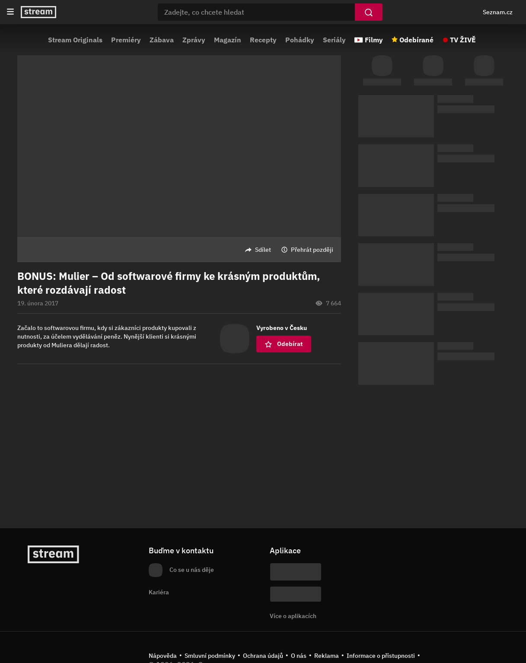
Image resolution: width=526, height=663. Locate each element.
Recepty (263, 39)
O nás (298, 656)
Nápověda (163, 656)
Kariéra (159, 592)
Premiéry (126, 39)
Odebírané (416, 39)
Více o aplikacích (293, 616)
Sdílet (263, 250)
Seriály (334, 39)
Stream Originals (75, 39)
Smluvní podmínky (210, 656)
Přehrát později (312, 250)
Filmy (374, 39)
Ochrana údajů (263, 656)
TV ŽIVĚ (463, 39)
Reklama (326, 656)
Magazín (227, 39)
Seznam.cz (498, 12)
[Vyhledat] (369, 12)
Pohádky (299, 39)
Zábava (162, 39)
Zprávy (193, 39)
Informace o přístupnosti (381, 656)
